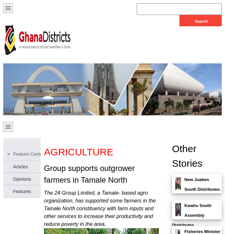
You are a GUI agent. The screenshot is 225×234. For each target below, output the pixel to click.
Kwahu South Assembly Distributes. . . (191, 215)
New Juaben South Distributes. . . (196, 189)
